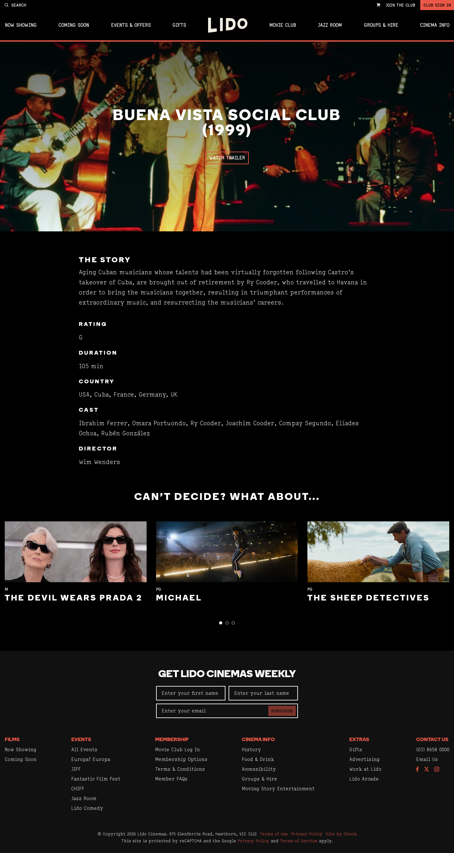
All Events (84, 749)
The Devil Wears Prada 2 (74, 598)
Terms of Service (298, 840)
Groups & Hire (381, 25)
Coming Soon (73, 25)
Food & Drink (258, 759)
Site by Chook (341, 833)
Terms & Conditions (180, 769)
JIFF (76, 769)
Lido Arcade (364, 779)
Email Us (427, 759)
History (251, 749)
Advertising (364, 759)
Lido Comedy (87, 808)
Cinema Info (434, 25)
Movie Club (282, 25)
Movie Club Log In (177, 749)
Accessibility (259, 769)
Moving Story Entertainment (278, 789)
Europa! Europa (90, 759)
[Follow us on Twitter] (426, 770)
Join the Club (400, 5)
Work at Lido (365, 769)
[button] (220, 622)
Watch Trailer (227, 158)
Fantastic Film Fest (95, 779)
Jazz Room (330, 25)
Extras (359, 739)
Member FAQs (171, 779)
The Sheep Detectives (368, 598)
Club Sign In (437, 5)
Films (12, 739)
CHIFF (77, 789)
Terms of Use (274, 833)
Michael (179, 598)
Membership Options (181, 759)
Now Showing (21, 25)
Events (81, 739)
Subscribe (282, 710)
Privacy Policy (307, 833)
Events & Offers (131, 25)
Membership (172, 739)
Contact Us (432, 739)
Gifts (179, 25)
